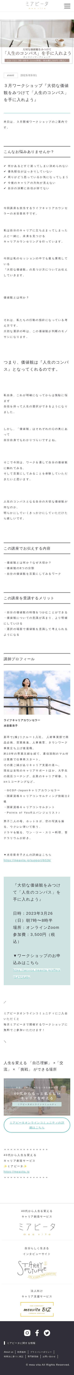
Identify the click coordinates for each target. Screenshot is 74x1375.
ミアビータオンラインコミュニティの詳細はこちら (37, 1125)
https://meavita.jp (17, 1171)
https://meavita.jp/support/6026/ (27, 860)
